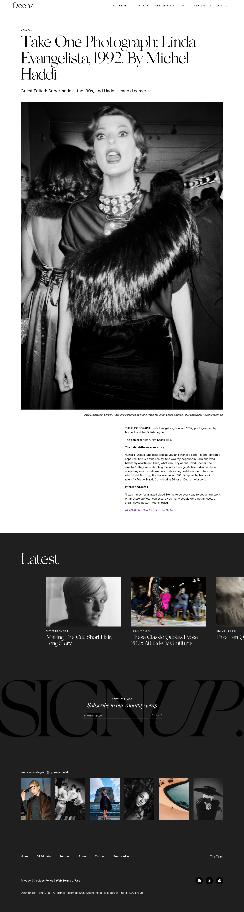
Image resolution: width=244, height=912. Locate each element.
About (184, 6)
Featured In (202, 6)
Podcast (144, 6)
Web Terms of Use (68, 880)
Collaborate (165, 6)
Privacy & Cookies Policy (37, 880)
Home (24, 856)
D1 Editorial (44, 856)
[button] (122, 6)
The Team (216, 856)
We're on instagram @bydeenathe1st (44, 772)
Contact (223, 6)
